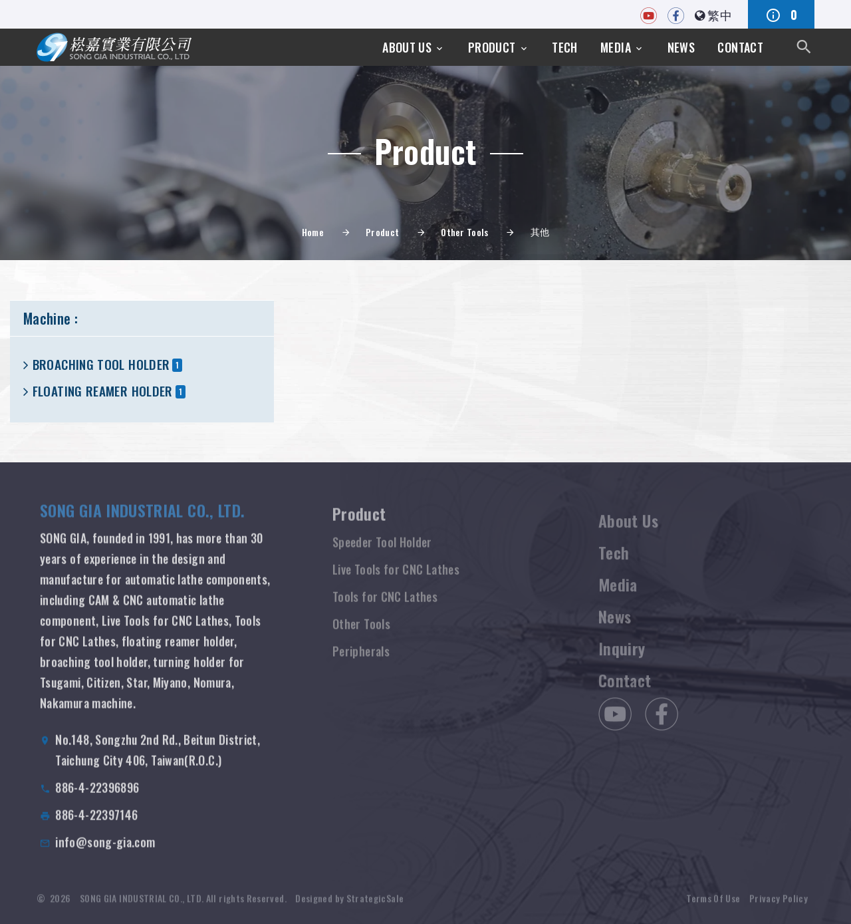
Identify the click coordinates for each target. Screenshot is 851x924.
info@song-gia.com (105, 851)
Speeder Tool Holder (382, 552)
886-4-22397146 (96, 824)
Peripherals (361, 662)
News (681, 47)
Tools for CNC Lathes (384, 607)
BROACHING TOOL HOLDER (101, 364)
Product (492, 47)
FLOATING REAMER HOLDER (103, 390)
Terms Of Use (713, 904)
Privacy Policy (778, 904)
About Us (406, 47)
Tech (564, 47)
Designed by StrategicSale (349, 904)
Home (313, 232)
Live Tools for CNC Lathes (395, 580)
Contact (740, 47)
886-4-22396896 (97, 797)
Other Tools (464, 232)
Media (615, 47)
